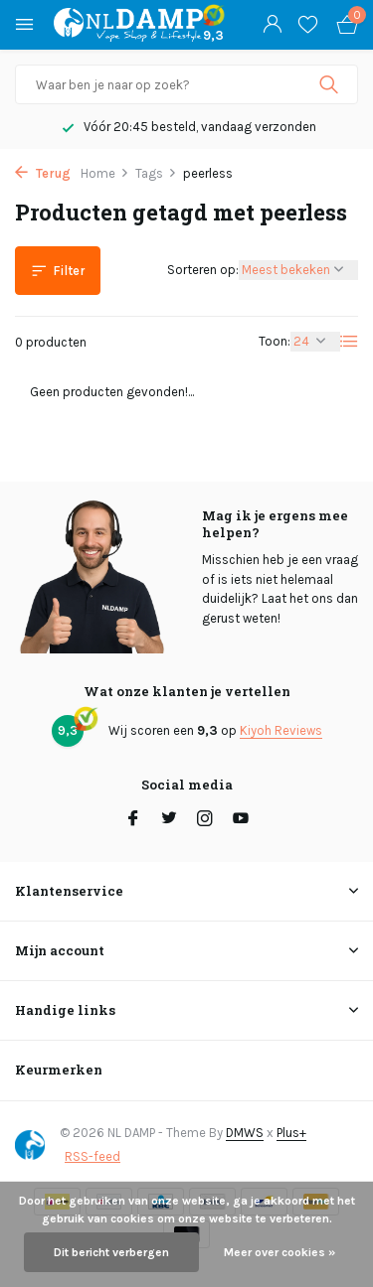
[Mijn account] (272, 25)
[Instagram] (205, 820)
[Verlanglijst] (307, 25)
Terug (43, 173)
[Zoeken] (186, 84)
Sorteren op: (203, 269)
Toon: (274, 341)
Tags (156, 173)
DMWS (245, 1132)
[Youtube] (241, 820)
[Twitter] (169, 820)
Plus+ (291, 1132)
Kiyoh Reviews (281, 730)
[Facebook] (133, 820)
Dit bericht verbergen (111, 1252)
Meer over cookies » (279, 1252)
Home (105, 173)
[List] (349, 342)
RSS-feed (92, 1156)
